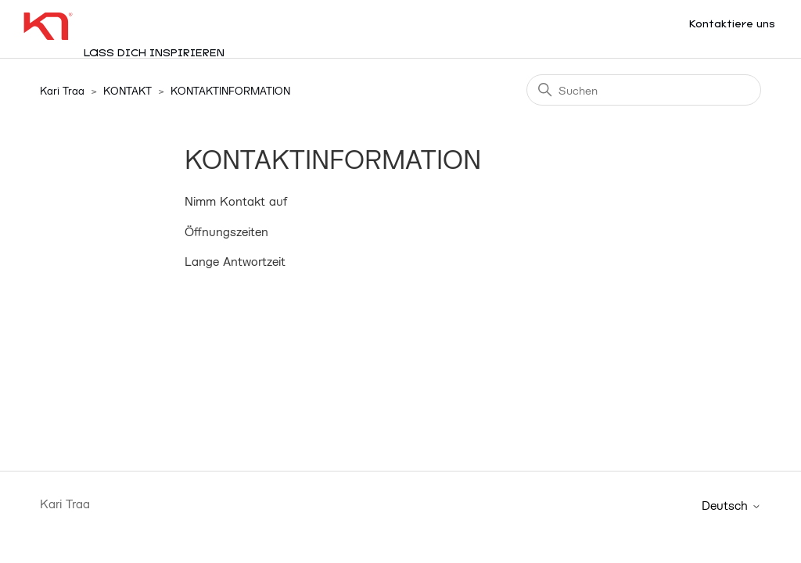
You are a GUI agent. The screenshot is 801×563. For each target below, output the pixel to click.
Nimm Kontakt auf (236, 201)
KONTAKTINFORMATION (230, 90)
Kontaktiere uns (732, 24)
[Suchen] (643, 90)
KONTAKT (127, 90)
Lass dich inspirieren (154, 53)
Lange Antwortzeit (235, 261)
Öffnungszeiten (226, 231)
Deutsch (731, 505)
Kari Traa (62, 90)
